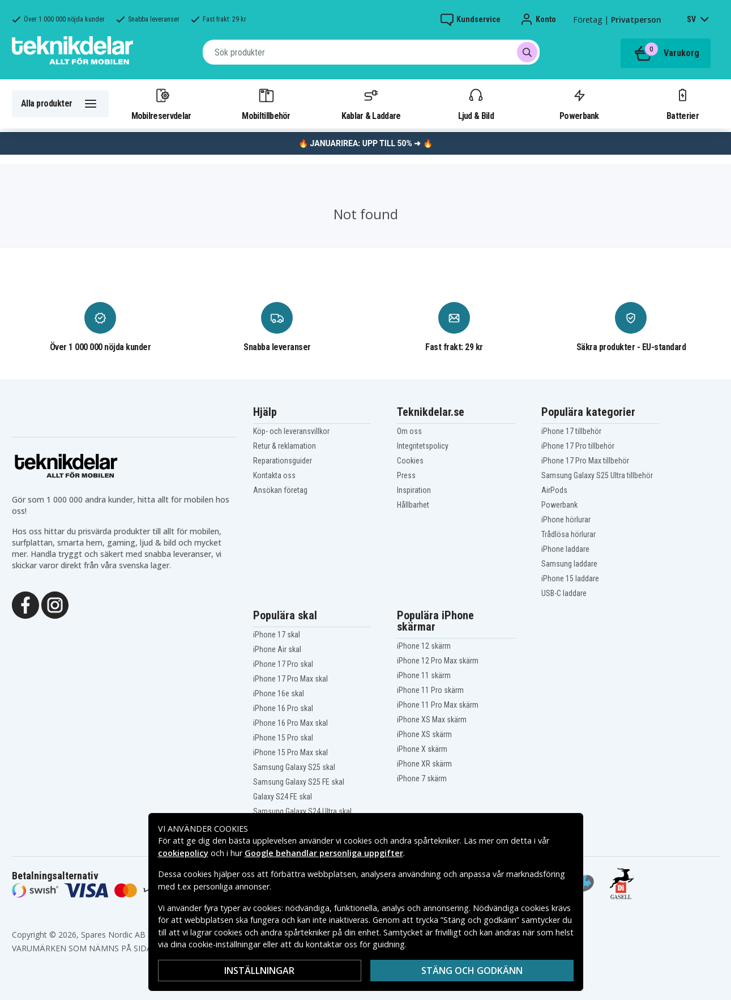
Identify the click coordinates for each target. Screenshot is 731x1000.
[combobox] (371, 52)
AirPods (554, 490)
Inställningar (259, 970)
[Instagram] (55, 604)
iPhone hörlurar (566, 519)
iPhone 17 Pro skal (283, 664)
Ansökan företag (280, 490)
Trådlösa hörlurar (568, 534)
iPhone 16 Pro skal (283, 708)
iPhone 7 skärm (422, 778)
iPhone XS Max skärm (432, 719)
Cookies (410, 460)
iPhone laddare (565, 549)
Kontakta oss (274, 475)
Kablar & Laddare (371, 104)
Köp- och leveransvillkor (291, 431)
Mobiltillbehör (266, 104)
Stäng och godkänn (472, 970)
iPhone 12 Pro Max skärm (437, 660)
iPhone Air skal (277, 649)
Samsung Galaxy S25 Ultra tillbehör (597, 475)
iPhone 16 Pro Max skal (290, 722)
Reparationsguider (282, 460)
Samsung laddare (569, 563)
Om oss (409, 431)
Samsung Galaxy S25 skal (294, 767)
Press (406, 475)
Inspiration (414, 490)
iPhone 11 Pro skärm (430, 690)
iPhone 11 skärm (424, 675)
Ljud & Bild (476, 104)
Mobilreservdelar (161, 104)
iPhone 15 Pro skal (283, 737)
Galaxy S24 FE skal (282, 796)
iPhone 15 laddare (570, 578)
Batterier (682, 104)
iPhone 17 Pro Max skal (290, 678)
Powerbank (579, 104)
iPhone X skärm (422, 749)
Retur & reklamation (284, 445)
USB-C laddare (564, 593)
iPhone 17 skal (276, 634)
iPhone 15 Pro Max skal (290, 752)
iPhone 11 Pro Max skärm (437, 704)
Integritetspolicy (422, 445)
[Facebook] (25, 604)
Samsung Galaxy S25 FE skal (298, 781)
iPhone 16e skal (278, 693)
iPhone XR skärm (424, 763)
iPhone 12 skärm (424, 645)
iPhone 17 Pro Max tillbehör (585, 460)
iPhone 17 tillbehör (571, 431)
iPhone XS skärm (424, 734)
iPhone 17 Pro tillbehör (577, 445)
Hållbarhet (413, 504)
